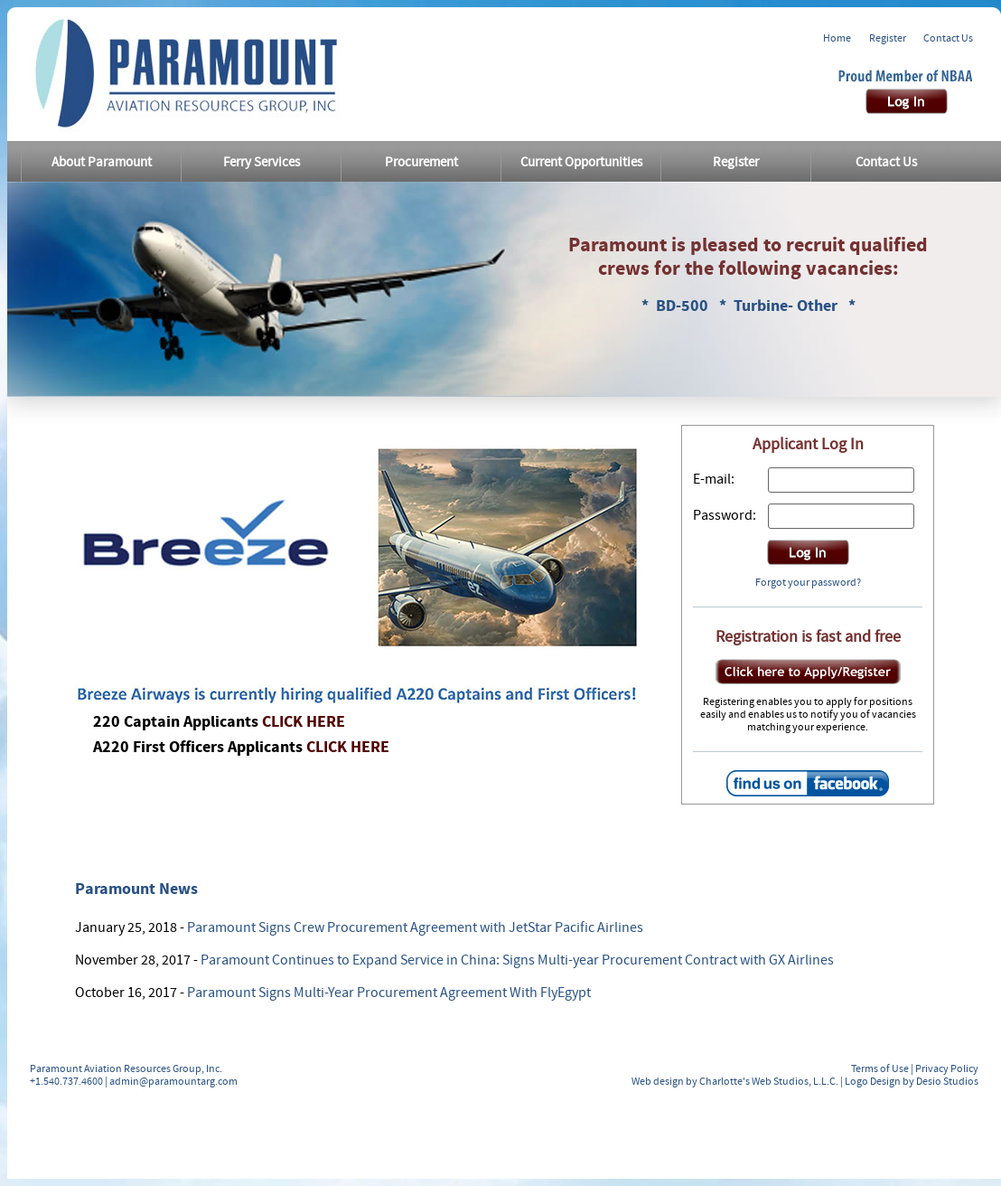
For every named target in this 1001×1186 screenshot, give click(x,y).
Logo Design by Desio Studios (911, 1081)
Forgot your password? (808, 582)
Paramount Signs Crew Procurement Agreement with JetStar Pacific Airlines (415, 927)
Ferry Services (261, 162)
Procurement (421, 162)
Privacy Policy (946, 1068)
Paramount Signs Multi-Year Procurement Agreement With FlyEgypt (389, 992)
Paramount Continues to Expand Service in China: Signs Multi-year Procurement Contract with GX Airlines (517, 960)
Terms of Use (880, 1068)
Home (837, 38)
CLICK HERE (303, 721)
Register (887, 38)
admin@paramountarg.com (173, 1081)
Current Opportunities (581, 162)
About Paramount (101, 162)
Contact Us (948, 38)
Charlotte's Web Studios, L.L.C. (768, 1081)
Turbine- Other (787, 305)
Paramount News (136, 889)
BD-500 (684, 305)
